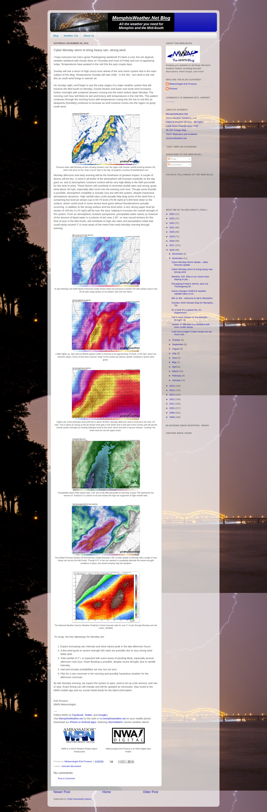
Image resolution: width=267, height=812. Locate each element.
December (177, 254)
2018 (172, 241)
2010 (172, 408)
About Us (88, 35)
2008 (172, 417)
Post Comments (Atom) (79, 799)
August (176, 349)
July (174, 353)
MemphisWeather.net (71, 718)
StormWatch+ (115, 722)
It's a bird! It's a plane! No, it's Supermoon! (186, 311)
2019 (172, 236)
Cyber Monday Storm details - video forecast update (190, 263)
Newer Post (61, 792)
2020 (172, 232)
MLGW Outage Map (176, 130)
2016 (172, 250)
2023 (172, 218)
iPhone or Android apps (83, 722)
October (176, 340)
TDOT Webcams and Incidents (181, 134)
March (175, 371)
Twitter (88, 715)
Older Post (150, 792)
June (175, 358)
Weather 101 (71, 35)
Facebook (77, 715)
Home (106, 792)
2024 (172, 214)
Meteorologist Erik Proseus (183, 84)
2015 (172, 386)
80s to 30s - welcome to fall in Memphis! (192, 298)
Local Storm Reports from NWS (182, 126)
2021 (172, 227)
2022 (172, 223)
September (178, 344)
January (176, 380)
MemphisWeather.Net (177, 114)
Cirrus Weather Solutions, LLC (181, 118)
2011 (172, 403)
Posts (172, 159)
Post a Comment (66, 778)
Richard (173, 88)
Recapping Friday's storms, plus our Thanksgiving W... (190, 285)
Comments (175, 164)
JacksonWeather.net (176, 138)
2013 (172, 394)
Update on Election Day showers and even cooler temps (190, 325)
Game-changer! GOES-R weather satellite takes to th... (189, 292)
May (174, 362)
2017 (172, 245)
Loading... (171, 101)
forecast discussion (71, 766)
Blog (55, 35)
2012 (172, 399)
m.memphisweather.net (113, 718)
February (177, 375)
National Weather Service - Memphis (184, 122)
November (177, 258)
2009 (172, 412)
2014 (172, 390)
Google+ (103, 715)
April (174, 367)
